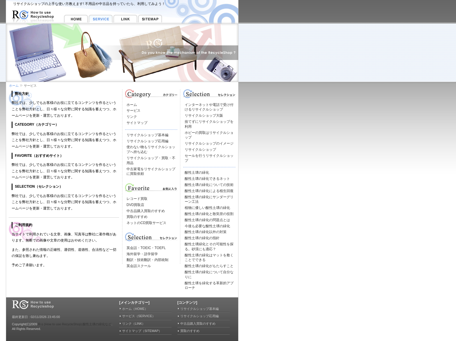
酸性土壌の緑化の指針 (202, 238)
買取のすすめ (137, 217)
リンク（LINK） (133, 323)
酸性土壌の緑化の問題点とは (207, 220)
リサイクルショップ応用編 (147, 141)
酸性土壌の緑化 (197, 172)
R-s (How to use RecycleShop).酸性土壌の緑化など (74, 324)
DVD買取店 (135, 205)
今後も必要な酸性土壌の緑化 (207, 226)
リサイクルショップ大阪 (204, 115)
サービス (133, 111)
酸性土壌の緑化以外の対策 (206, 232)
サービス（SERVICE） (138, 316)
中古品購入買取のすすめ (146, 211)
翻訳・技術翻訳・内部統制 (147, 260)
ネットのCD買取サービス (146, 223)
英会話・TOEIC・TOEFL (146, 248)
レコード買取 (137, 199)
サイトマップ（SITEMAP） (142, 331)
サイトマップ (137, 123)
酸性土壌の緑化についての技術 (209, 185)
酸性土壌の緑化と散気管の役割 (209, 214)
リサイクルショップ (200, 150)
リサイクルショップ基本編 (147, 135)
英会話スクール (139, 266)
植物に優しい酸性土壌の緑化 (207, 208)
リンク (132, 117)
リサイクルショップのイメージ (209, 143)
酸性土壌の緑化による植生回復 (209, 191)
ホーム (14, 85)
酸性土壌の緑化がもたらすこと (209, 266)
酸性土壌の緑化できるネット (207, 179)
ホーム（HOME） (135, 308)
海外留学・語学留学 (142, 254)
